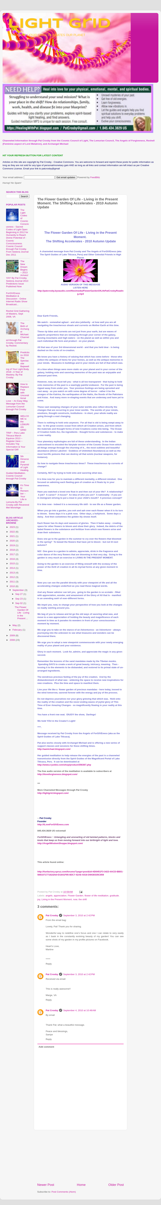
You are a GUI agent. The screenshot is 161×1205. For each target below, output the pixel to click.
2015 (13, 563)
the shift (83, 899)
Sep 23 (19, 598)
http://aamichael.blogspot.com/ (53, 749)
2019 (13, 545)
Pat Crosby (52, 915)
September (18, 590)
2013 (13, 572)
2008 (13, 640)
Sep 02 (19, 603)
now (75, 899)
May (14, 625)
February (17, 629)
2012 (13, 577)
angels (49, 895)
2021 (13, 536)
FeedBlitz (95, 177)
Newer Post (45, 1185)
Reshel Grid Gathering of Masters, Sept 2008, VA (17, 314)
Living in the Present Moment (57, 899)
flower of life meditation (97, 895)
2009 (13, 635)
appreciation (60, 895)
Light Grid (59, 24)
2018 (13, 550)
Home (81, 1185)
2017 (13, 554)
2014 (13, 568)
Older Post (116, 1185)
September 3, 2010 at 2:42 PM (79, 915)
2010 (13, 586)
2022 (13, 531)
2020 (13, 540)
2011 (13, 581)
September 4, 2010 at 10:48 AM (79, 1010)
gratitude (114, 895)
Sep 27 (19, 594)
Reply (49, 963)
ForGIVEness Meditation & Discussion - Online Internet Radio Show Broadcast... (16, 299)
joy (38, 899)
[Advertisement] (20, 699)
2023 (13, 527)
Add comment (46, 1047)
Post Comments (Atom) (64, 1192)
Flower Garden (75, 895)
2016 (13, 559)
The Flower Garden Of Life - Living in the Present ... (22, 613)
